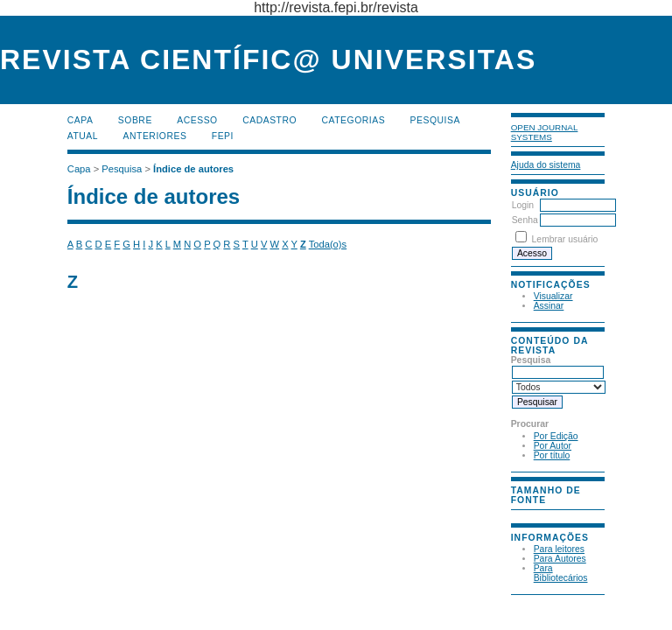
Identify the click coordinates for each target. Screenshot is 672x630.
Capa (80, 120)
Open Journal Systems (544, 132)
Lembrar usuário (565, 239)
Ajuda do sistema (546, 165)
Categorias (354, 120)
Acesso (197, 120)
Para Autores (560, 559)
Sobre (135, 120)
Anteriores (155, 136)
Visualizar (553, 296)
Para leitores (559, 549)
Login (523, 205)
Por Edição (556, 436)
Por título (552, 455)
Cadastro (269, 120)
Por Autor (552, 446)
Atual (82, 136)
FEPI (223, 136)
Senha (525, 220)
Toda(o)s (328, 244)
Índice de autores (193, 169)
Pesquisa (435, 120)
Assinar (549, 306)
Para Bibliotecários (561, 573)
